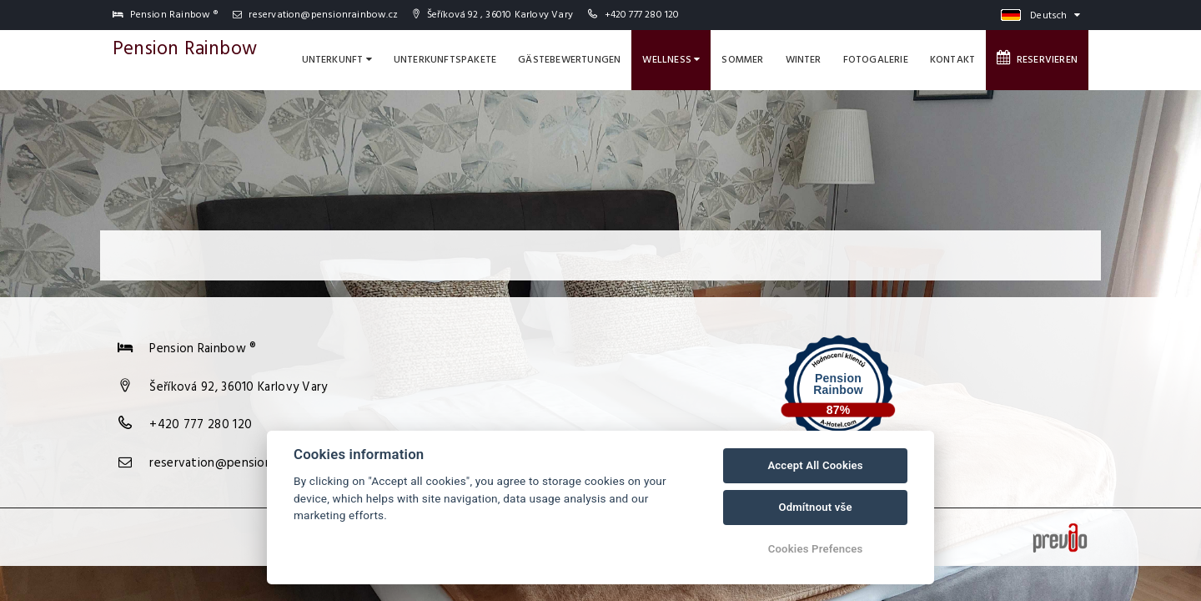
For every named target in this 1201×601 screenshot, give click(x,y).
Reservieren (1037, 59)
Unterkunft (337, 60)
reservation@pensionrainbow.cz (315, 15)
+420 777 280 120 (642, 15)
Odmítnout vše (815, 507)
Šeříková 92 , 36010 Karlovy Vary (493, 15)
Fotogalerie (875, 60)
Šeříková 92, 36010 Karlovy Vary (238, 387)
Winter (804, 60)
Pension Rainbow (185, 49)
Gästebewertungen (569, 60)
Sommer (742, 60)
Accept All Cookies (814, 465)
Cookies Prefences (815, 549)
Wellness (671, 60)
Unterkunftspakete (445, 60)
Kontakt (952, 60)
